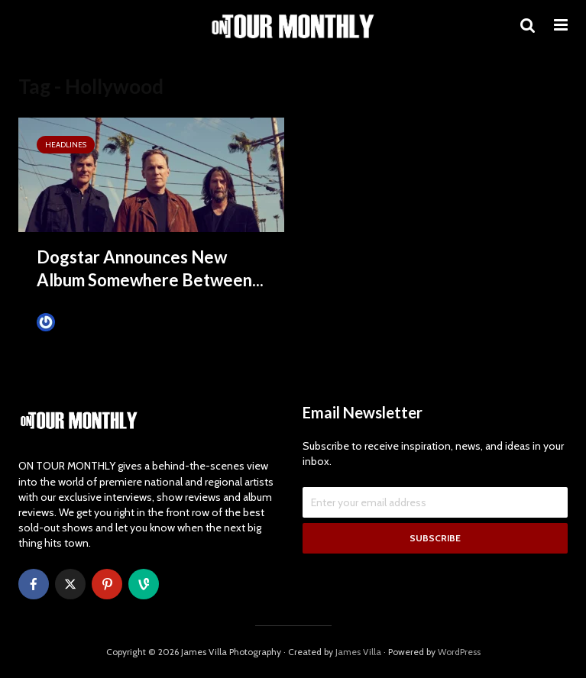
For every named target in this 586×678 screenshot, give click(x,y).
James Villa (71, 322)
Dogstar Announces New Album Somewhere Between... (150, 268)
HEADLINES (65, 145)
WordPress (459, 651)
